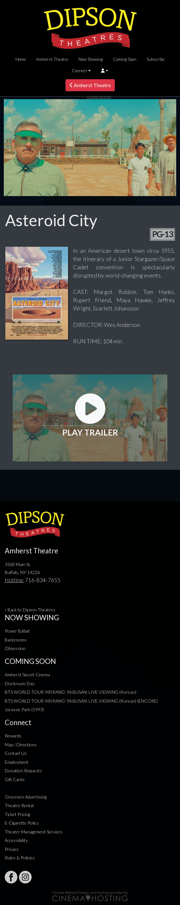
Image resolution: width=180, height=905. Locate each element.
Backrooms (16, 639)
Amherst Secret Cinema (27, 674)
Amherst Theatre (52, 59)
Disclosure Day (19, 683)
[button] (104, 70)
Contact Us (16, 753)
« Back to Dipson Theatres (30, 609)
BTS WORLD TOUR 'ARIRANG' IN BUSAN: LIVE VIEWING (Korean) (70, 692)
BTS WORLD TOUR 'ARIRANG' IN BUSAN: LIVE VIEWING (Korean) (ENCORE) (81, 701)
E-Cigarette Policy (22, 822)
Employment (16, 762)
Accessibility (16, 840)
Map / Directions (21, 744)
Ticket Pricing (17, 814)
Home (21, 59)
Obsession (15, 648)
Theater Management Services (34, 831)
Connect (79, 70)
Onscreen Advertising (26, 797)
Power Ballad (17, 631)
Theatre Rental (19, 805)
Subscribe (155, 59)
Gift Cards (15, 779)
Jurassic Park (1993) (24, 709)
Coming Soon (124, 59)
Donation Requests (23, 770)
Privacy (12, 849)
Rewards (13, 735)
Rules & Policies (20, 857)
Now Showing (90, 59)
